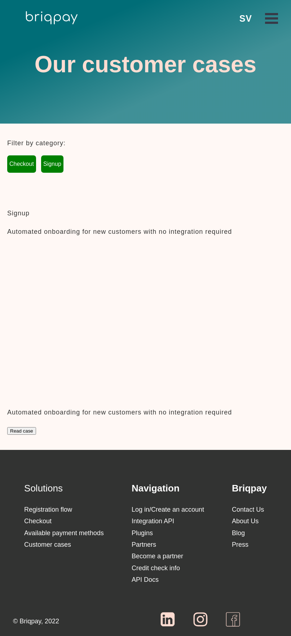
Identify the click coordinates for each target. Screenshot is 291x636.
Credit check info (156, 568)
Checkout (21, 164)
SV (245, 18)
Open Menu (271, 18)
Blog (238, 533)
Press (240, 544)
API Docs (145, 579)
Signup (52, 164)
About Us (245, 521)
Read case (21, 431)
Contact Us (248, 509)
